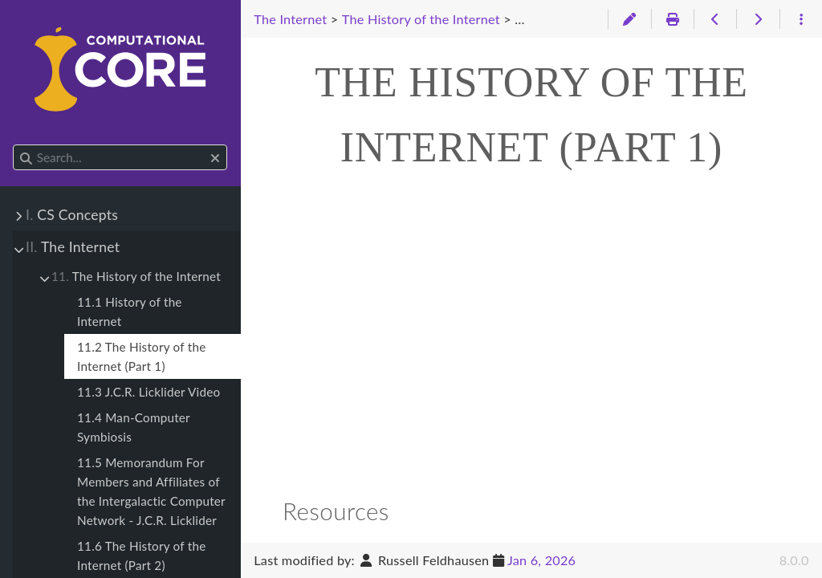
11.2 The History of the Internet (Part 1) (141, 356)
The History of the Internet (136, 276)
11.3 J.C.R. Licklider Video (148, 392)
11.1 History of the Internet (129, 311)
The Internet (73, 246)
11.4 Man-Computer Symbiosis (133, 427)
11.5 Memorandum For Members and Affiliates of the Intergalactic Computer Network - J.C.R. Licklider (151, 491)
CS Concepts (72, 214)
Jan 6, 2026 (541, 560)
